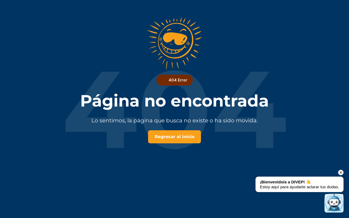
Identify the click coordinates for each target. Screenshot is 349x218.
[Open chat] (334, 203)
